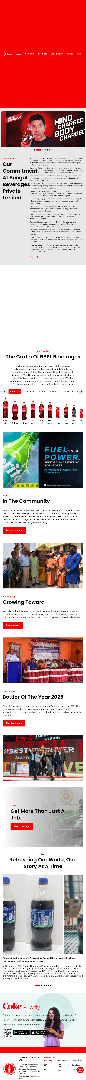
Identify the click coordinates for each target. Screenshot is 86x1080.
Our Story (48, 1069)
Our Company (49, 1061)
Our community (14, 530)
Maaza (42, 391)
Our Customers (14, 723)
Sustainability (13, 625)
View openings (21, 826)
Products (42, 54)
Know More (35, 257)
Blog (79, 54)
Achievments (63, 1061)
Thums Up (54, 391)
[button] (36, 150)
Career (69, 54)
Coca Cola (15, 391)
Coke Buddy (57, 54)
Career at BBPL (77, 1061)
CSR (59, 1070)
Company (29, 54)
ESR (45, 1065)
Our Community (62, 1065)
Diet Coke (29, 391)
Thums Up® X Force (73, 391)
